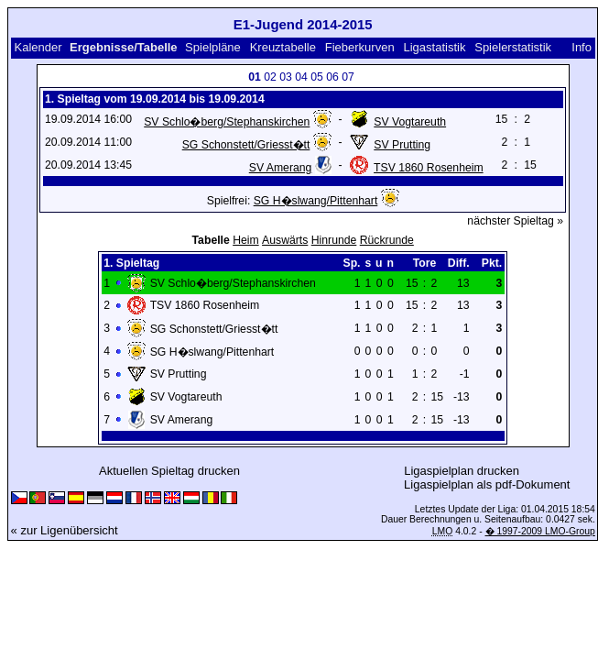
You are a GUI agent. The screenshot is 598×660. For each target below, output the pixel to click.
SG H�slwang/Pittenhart (316, 200)
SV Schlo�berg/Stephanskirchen (227, 122)
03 (285, 77)
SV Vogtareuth (410, 122)
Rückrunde (387, 240)
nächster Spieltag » (515, 220)
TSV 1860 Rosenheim (429, 167)
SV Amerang (280, 167)
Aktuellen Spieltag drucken (169, 471)
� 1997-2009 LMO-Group (540, 531)
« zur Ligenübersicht (64, 530)
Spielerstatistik (512, 47)
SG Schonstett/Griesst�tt (246, 144)
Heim (246, 240)
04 (301, 77)
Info (581, 47)
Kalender (37, 47)
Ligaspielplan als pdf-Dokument (487, 484)
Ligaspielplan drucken (461, 471)
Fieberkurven (360, 47)
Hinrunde (334, 240)
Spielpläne (213, 47)
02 (270, 77)
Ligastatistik (434, 47)
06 (332, 77)
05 (316, 77)
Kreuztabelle (283, 47)
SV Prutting (402, 144)
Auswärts (285, 240)
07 (348, 77)
